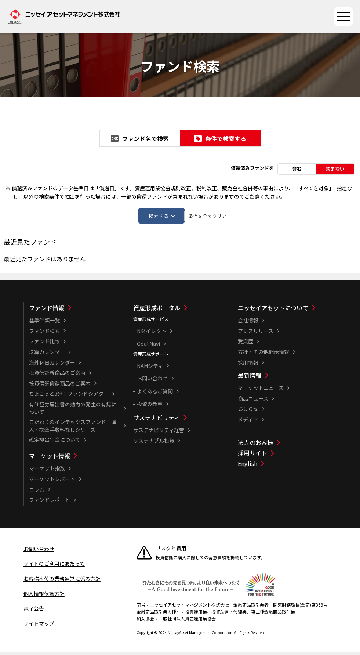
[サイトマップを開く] (343, 16)
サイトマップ (38, 626)
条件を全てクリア (244, 216)
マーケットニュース (261, 391)
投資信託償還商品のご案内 (60, 386)
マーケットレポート (52, 482)
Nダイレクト (151, 334)
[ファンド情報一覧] (77, 311)
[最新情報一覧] (286, 378)
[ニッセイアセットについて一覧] (286, 311)
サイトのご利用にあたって (54, 567)
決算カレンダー (47, 355)
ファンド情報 (46, 311)
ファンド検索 (44, 334)
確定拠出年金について (54, 442)
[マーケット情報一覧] (77, 459)
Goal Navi (148, 347)
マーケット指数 (47, 471)
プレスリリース (255, 334)
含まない (335, 168)
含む (297, 168)
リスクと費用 (171, 551)
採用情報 (248, 365)
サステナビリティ (156, 420)
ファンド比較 (44, 344)
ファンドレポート (49, 503)
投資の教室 (150, 406)
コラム (36, 492)
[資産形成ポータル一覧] (181, 311)
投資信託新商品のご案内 (57, 376)
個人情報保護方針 (44, 596)
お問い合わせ (152, 381)
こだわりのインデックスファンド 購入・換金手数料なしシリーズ (72, 429)
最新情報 (249, 378)
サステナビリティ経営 (158, 433)
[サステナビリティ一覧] (181, 420)
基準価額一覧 (44, 323)
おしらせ (248, 412)
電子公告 (33, 611)
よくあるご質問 (155, 394)
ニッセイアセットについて (273, 311)
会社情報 (248, 323)
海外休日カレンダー (52, 365)
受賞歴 (245, 344)
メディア (248, 422)
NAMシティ (150, 369)
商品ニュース (253, 401)
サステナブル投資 (153, 443)
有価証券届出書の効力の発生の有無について (72, 411)
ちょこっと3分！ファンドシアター (69, 397)
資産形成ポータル (156, 311)
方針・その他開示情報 (263, 355)
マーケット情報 (49, 459)
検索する (154, 216)
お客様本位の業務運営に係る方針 (62, 582)
